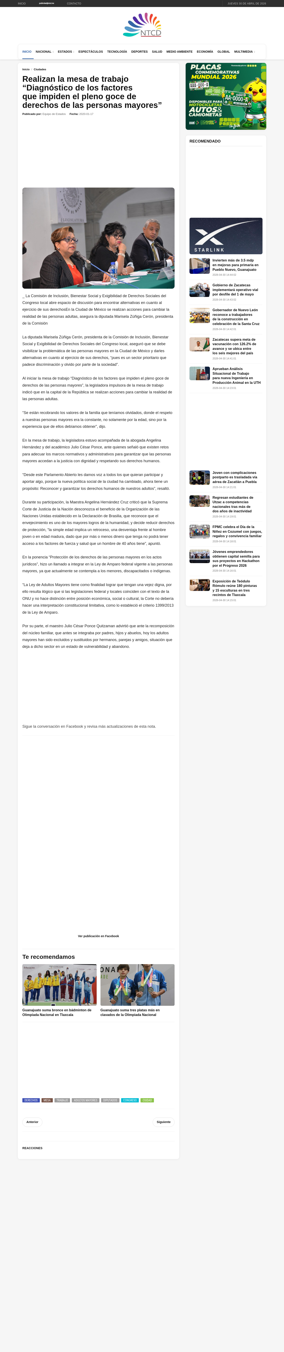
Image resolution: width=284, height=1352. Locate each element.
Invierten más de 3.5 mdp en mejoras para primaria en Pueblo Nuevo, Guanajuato (235, 265)
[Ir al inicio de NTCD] (142, 25)
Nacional (44, 51)
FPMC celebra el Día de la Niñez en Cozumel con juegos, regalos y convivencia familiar (237, 531)
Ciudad (147, 1100)
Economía (205, 51)
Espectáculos (90, 51)
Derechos (31, 1100)
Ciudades (40, 69)
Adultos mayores (85, 1100)
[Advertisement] (98, 152)
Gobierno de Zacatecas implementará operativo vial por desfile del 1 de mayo (235, 289)
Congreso (130, 1100)
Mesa (47, 1100)
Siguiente (164, 1122)
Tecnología (117, 51)
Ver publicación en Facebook (98, 936)
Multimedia (243, 51)
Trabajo (62, 1100)
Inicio (22, 3)
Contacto (74, 3)
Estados (65, 51)
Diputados (110, 1100)
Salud (157, 51)
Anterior (32, 1122)
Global (223, 51)
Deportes (139, 51)
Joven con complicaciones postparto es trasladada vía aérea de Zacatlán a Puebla (234, 477)
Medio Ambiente (179, 51)
